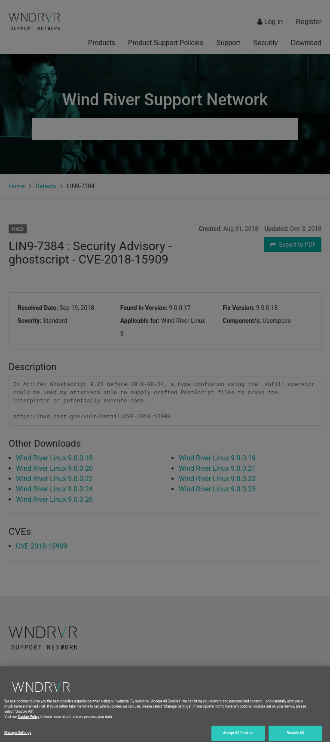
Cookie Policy (29, 720)
